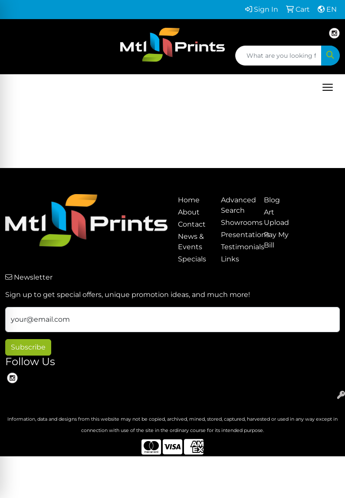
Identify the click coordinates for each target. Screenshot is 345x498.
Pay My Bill (276, 240)
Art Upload (276, 217)
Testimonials (237, 247)
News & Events (191, 241)
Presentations (237, 235)
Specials (192, 259)
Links (230, 259)
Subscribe (28, 347)
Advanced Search (237, 205)
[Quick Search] (278, 56)
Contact (192, 224)
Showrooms (237, 222)
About (189, 212)
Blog (272, 200)
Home (189, 200)
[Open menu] (327, 87)
